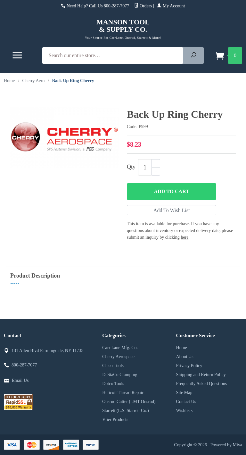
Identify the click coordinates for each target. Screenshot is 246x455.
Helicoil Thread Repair (123, 392)
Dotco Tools (113, 383)
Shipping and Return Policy (201, 374)
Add (171, 191)
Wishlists (184, 410)
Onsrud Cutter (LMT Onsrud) (129, 401)
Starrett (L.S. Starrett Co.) (125, 410)
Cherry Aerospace (118, 356)
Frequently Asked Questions (201, 383)
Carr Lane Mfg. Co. (120, 347)
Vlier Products (115, 419)
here (184, 237)
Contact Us (186, 401)
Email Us (20, 380)
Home (9, 80)
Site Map (184, 392)
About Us (184, 356)
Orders (143, 6)
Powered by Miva (226, 444)
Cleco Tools (113, 365)
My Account (171, 6)
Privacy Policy (189, 365)
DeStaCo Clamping (119, 374)
